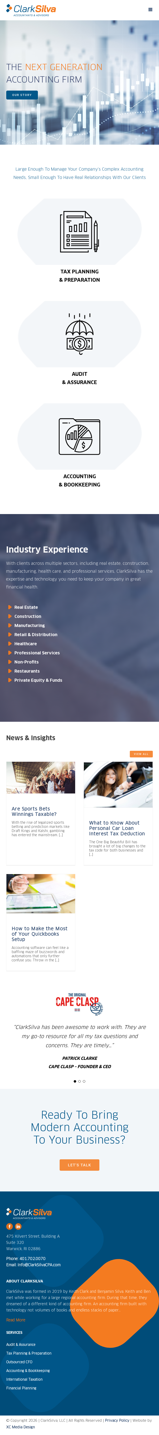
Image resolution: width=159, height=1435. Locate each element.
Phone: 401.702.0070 (26, 1259)
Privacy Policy (117, 1421)
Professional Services (37, 653)
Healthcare (25, 644)
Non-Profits (26, 662)
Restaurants (27, 671)
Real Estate (26, 607)
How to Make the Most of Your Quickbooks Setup (39, 934)
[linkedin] (18, 1226)
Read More (15, 1320)
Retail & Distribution (35, 635)
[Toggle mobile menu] (150, 9)
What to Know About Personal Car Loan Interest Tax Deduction (117, 828)
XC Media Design (20, 1427)
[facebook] (9, 1226)
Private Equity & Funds (38, 680)
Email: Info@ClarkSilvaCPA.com (33, 1265)
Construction (27, 617)
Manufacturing (29, 626)
